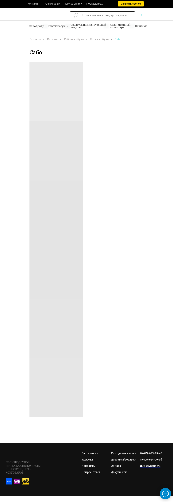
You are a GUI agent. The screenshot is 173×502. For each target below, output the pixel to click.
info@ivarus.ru (150, 466)
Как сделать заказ (123, 453)
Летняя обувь (99, 39)
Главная (35, 39)
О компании (90, 453)
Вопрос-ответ (91, 472)
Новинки (141, 26)
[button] (131, 3)
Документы (119, 472)
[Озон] (9, 483)
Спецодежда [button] (36, 26)
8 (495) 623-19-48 (151, 453)
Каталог (52, 39)
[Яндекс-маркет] (25, 483)
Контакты (88, 466)
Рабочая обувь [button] (57, 26)
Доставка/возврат (123, 459)
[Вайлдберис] (17, 483)
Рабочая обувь (74, 39)
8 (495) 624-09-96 (151, 459)
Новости (87, 459)
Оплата (116, 466)
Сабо (118, 39)
